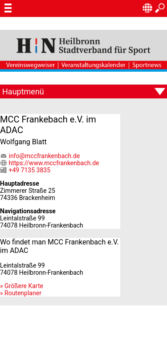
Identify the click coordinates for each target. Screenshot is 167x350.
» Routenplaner (20, 293)
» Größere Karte (21, 285)
